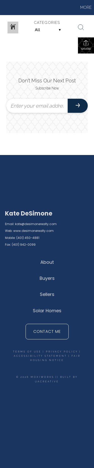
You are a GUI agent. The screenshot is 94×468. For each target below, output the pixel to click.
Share (86, 45)
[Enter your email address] (37, 106)
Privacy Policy (62, 351)
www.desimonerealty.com (33, 231)
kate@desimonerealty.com (36, 224)
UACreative (47, 381)
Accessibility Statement (40, 356)
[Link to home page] (21, 7)
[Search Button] (81, 27)
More (85, 7)
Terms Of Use (27, 351)
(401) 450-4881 (27, 238)
